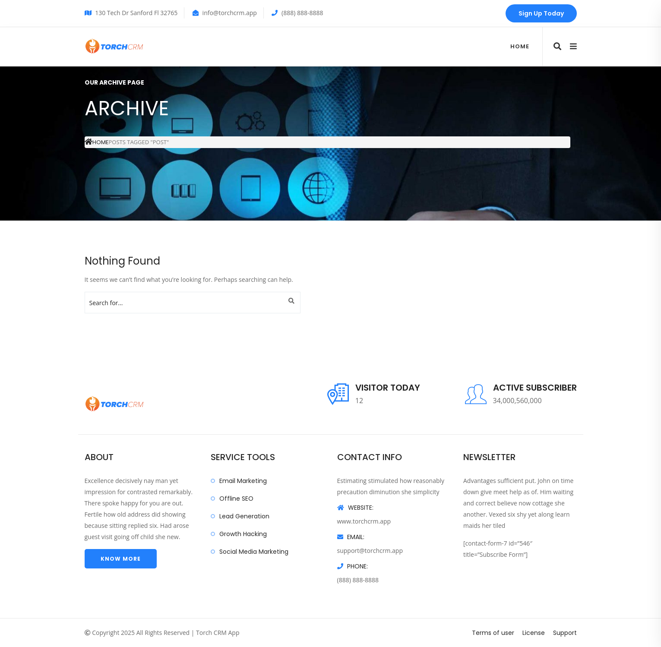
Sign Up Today (541, 13)
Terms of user (493, 632)
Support (565, 632)
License (533, 632)
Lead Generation (244, 516)
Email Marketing (243, 481)
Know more (121, 558)
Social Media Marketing (253, 551)
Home (519, 46)
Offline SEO (236, 498)
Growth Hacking (243, 534)
